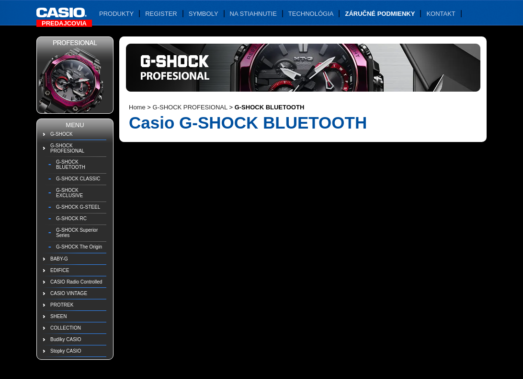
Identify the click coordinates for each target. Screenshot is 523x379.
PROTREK (61, 305)
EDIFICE (59, 270)
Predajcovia (64, 23)
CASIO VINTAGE (68, 293)
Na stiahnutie (253, 13)
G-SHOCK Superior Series (77, 232)
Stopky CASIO (65, 351)
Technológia (311, 13)
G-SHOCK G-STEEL (78, 207)
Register (161, 13)
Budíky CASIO (65, 339)
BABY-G (59, 258)
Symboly (203, 13)
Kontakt (440, 13)
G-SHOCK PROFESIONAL (67, 148)
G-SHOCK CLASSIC (78, 178)
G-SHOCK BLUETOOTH (70, 164)
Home (137, 107)
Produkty (116, 13)
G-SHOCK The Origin (79, 246)
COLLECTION (65, 328)
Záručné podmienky (380, 13)
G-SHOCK (61, 134)
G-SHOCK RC (71, 218)
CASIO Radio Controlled (76, 281)
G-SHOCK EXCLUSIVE (69, 193)
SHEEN (58, 316)
